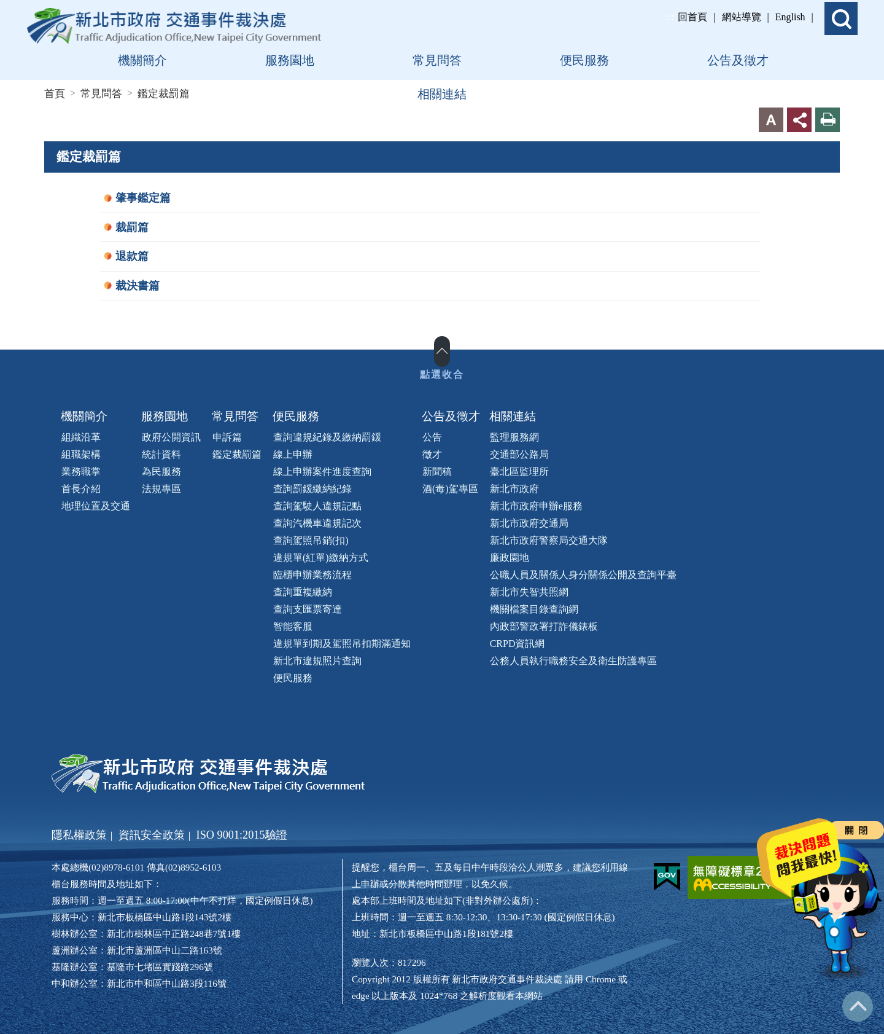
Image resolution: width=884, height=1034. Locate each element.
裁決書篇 (137, 284)
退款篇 (132, 255)
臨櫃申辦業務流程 (312, 573)
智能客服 (292, 625)
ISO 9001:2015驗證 (241, 834)
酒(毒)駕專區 (450, 487)
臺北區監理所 (519, 470)
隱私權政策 (79, 834)
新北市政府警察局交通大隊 (549, 539)
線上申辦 (292, 453)
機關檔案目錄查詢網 (534, 608)
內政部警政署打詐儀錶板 (544, 625)
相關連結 (512, 415)
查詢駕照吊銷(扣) (311, 539)
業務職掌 (81, 470)
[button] (841, 18)
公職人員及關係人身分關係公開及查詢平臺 (583, 573)
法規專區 (161, 487)
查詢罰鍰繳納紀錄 (312, 487)
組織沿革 (81, 436)
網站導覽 (741, 17)
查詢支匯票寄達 (307, 608)
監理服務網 (514, 436)
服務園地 (164, 415)
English (790, 17)
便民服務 (296, 415)
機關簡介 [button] (142, 60)
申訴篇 (227, 436)
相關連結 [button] (442, 94)
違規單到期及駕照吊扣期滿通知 (342, 642)
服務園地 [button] (289, 60)
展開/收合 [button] (442, 350)
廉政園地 (509, 556)
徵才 (432, 453)
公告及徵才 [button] (738, 60)
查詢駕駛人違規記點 (317, 504)
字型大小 (771, 119)
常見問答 (235, 415)
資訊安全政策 (151, 834)
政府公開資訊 (171, 436)
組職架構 (81, 453)
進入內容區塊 (29, 7)
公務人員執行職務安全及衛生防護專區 (573, 659)
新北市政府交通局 (529, 522)
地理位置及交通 (95, 504)
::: (669, 17)
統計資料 (161, 453)
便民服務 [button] (584, 60)
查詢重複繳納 (302, 591)
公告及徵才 (451, 415)
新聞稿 (437, 470)
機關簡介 (84, 415)
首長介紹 (81, 487)
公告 (432, 436)
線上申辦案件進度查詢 (322, 470)
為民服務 (161, 470)
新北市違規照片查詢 (317, 659)
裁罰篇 (132, 226)
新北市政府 (514, 487)
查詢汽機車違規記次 (317, 522)
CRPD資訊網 (517, 642)
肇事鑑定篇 (143, 197)
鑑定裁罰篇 (237, 453)
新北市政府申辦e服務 (536, 504)
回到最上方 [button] (857, 1006)
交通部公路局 (519, 453)
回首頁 (692, 17)
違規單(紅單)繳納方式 (320, 556)
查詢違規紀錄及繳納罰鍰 (327, 436)
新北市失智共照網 (529, 591)
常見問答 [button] (437, 60)
